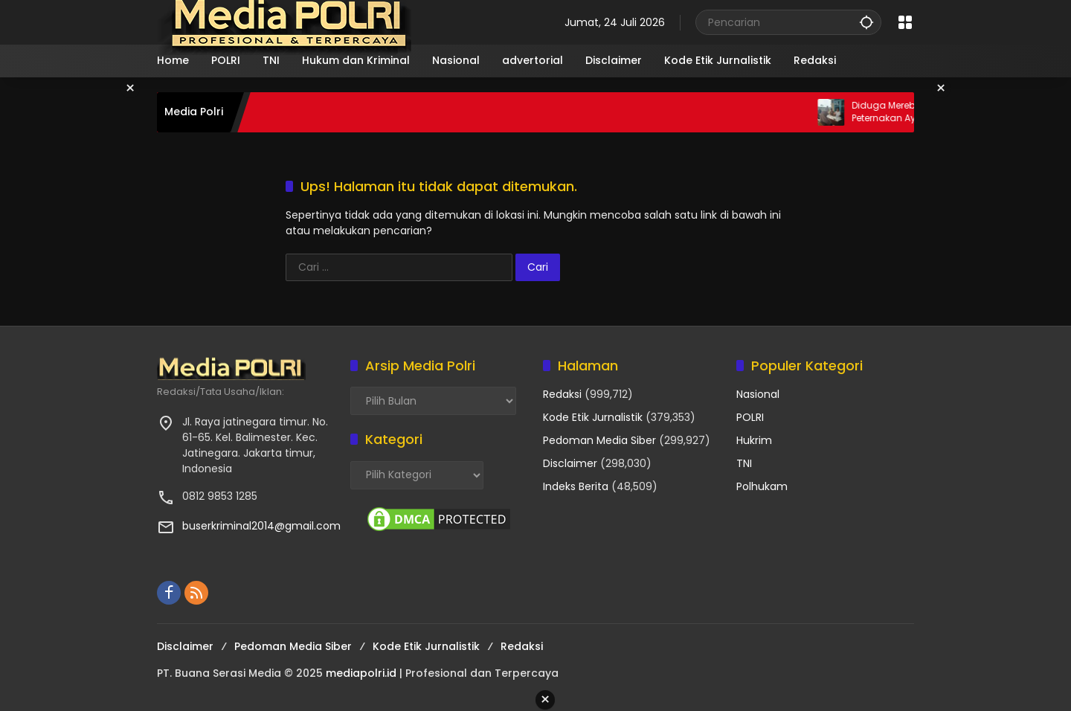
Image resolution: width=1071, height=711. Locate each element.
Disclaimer (570, 463)
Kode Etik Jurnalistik (593, 417)
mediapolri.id (361, 673)
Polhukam (762, 486)
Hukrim (754, 440)
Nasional (757, 394)
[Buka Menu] (905, 22)
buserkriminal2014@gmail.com (261, 525)
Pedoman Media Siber (599, 440)
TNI (744, 463)
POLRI (750, 417)
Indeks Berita (575, 486)
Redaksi (562, 394)
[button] (866, 22)
